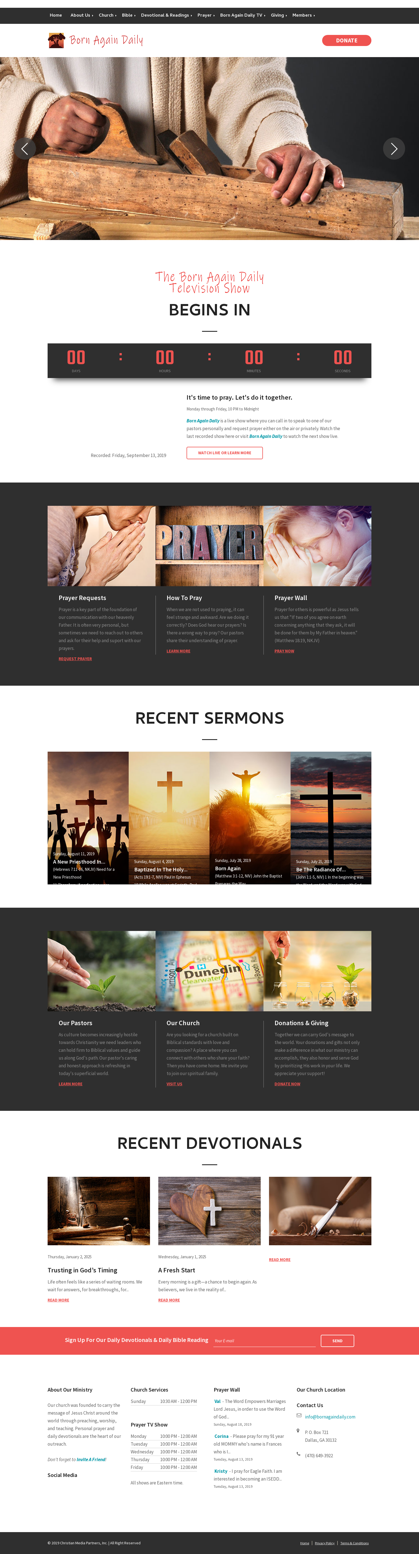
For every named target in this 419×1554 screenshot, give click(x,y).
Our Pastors (75, 1023)
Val (217, 1401)
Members (302, 15)
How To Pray (184, 597)
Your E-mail (224, 1340)
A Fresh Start (176, 1270)
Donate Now (287, 1083)
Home (56, 15)
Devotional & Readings (165, 15)
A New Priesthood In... (79, 861)
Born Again (228, 868)
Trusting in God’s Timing (82, 1270)
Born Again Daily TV (241, 15)
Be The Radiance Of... (321, 869)
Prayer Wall (291, 597)
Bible (127, 15)
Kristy (220, 1471)
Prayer (205, 15)
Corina (221, 1436)
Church (106, 15)
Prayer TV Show (149, 1424)
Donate (347, 40)
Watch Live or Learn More (224, 452)
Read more (58, 1300)
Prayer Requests (82, 597)
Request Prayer (75, 658)
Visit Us (174, 1083)
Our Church (183, 1023)
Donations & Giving (302, 1023)
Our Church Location (321, 1389)
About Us (80, 15)
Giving (277, 15)
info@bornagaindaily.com (330, 1417)
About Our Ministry (70, 1389)
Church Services (149, 1389)
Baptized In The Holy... (161, 869)
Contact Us (310, 1405)
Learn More (178, 651)
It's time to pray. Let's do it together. (240, 397)
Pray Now (284, 651)
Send (337, 1340)
